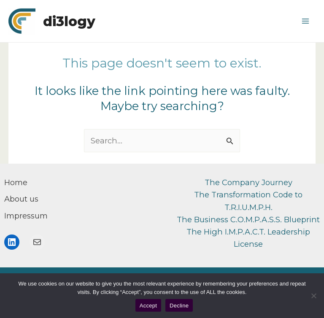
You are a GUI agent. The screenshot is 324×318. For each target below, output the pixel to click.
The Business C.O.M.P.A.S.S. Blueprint (248, 219)
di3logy (69, 21)
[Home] (15, 182)
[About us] (21, 199)
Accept (148, 305)
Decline (179, 305)
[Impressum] (26, 216)
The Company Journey (248, 182)
